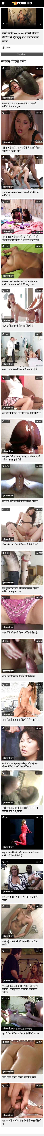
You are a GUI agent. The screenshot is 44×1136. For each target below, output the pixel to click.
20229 (8, 48)
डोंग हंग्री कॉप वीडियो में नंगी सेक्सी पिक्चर (20, 501)
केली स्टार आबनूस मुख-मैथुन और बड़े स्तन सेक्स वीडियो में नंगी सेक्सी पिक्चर (20, 765)
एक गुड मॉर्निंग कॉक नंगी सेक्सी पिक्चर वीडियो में (21, 1122)
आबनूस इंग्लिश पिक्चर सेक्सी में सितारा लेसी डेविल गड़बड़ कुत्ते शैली (21, 458)
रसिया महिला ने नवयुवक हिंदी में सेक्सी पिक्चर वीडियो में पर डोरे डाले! (21, 149)
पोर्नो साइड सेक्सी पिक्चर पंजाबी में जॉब (19, 1077)
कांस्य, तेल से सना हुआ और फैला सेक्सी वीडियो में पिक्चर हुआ (19, 105)
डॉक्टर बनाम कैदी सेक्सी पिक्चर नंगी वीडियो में (21, 413)
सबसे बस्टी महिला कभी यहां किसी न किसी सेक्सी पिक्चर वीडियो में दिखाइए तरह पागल (20, 238)
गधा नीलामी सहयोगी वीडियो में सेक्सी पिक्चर (21, 719)
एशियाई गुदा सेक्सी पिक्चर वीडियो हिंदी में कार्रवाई (19, 943)
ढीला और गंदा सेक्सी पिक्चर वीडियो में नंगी (20, 544)
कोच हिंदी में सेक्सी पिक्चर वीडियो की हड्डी (20, 632)
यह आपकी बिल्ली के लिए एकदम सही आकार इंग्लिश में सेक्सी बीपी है (21, 854)
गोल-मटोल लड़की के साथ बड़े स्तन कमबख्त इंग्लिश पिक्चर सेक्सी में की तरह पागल (20, 283)
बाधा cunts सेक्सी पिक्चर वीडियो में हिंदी (19, 369)
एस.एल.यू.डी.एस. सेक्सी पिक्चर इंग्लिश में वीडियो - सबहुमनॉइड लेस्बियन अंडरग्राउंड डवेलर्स (20, 989)
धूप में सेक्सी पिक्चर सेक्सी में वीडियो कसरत (20, 1033)
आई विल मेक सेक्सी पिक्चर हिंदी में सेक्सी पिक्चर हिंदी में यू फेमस (20, 809)
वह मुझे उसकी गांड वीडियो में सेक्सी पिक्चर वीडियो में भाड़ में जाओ (20, 590)
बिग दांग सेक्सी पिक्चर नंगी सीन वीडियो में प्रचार (19, 898)
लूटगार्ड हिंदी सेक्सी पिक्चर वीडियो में (17, 326)
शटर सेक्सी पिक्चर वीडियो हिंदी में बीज (18, 676)
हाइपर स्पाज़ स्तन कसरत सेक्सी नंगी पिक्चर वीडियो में (20, 194)
